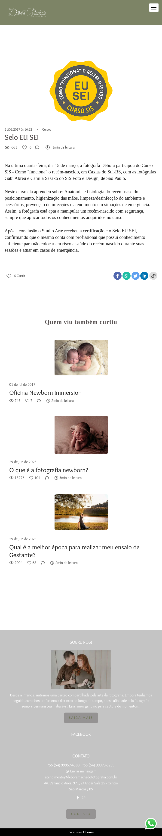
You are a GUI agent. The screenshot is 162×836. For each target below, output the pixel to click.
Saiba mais (81, 717)
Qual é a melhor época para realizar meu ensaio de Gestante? (74, 551)
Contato (81, 814)
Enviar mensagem (83, 771)
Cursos (46, 129)
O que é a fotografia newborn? (48, 470)
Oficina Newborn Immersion (45, 392)
